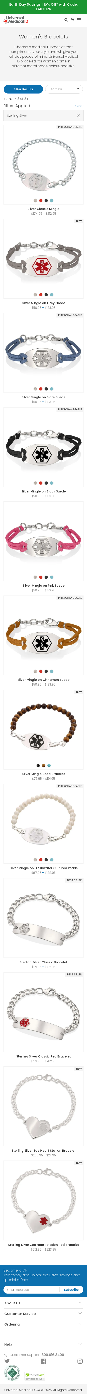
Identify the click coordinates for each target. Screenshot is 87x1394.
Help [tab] (8, 1344)
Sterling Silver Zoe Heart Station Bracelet (44, 1150)
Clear (79, 105)
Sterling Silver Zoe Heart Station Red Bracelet (43, 1245)
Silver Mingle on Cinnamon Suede (43, 680)
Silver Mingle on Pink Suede (43, 585)
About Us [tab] (12, 1303)
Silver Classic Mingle (43, 209)
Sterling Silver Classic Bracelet (43, 962)
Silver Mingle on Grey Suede (43, 303)
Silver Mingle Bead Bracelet (43, 774)
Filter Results (23, 89)
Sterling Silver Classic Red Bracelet (43, 1056)
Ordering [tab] (12, 1324)
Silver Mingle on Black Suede (43, 491)
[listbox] (43, 197)
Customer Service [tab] (20, 1313)
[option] (35, 200)
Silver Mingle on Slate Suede (43, 397)
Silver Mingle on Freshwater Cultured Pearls (44, 868)
